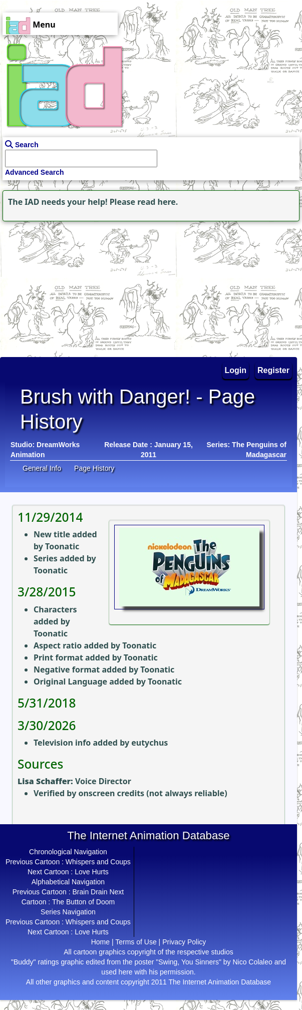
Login (236, 370)
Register (273, 370)
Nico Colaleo (252, 962)
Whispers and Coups (98, 862)
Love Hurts (92, 872)
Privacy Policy (184, 942)
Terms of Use (135, 942)
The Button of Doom (83, 902)
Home (100, 942)
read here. (157, 201)
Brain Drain (89, 892)
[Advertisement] (62, 286)
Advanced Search (34, 172)
